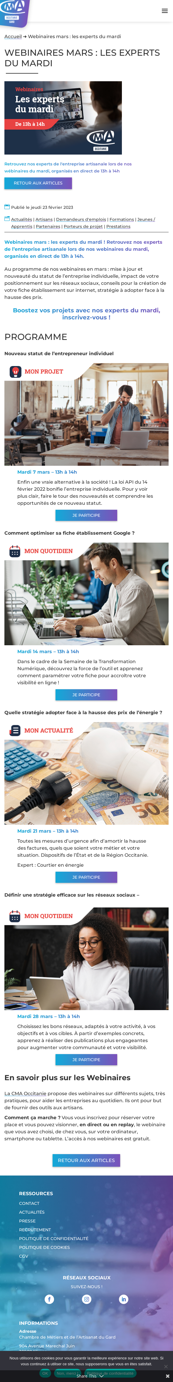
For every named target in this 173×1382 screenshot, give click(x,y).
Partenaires (48, 226)
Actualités (21, 219)
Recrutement (35, 1230)
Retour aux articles (38, 183)
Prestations (118, 226)
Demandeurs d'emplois (81, 219)
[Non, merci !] (166, 1366)
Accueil (13, 36)
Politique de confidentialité (53, 1239)
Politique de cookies (44, 1247)
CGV (23, 1256)
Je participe (86, 515)
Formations (122, 219)
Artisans (44, 219)
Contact (29, 1203)
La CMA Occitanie (25, 1093)
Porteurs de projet (83, 226)
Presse (27, 1221)
